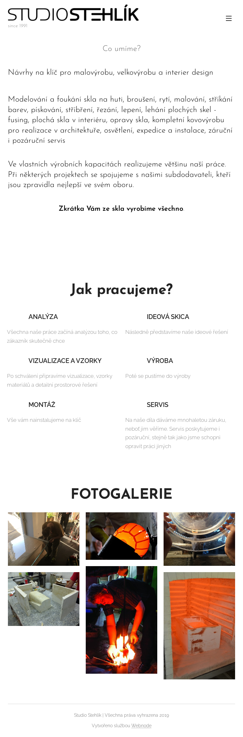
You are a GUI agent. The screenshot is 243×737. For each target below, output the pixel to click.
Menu (229, 18)
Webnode (141, 725)
